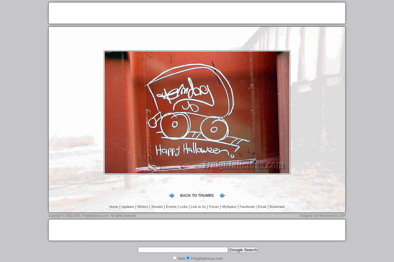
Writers (142, 206)
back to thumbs (197, 195)
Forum (214, 206)
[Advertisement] (123, 13)
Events (171, 206)
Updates (128, 206)
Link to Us (198, 206)
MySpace (229, 206)
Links (184, 206)
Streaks (157, 206)
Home (113, 206)
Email (262, 206)
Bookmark (277, 206)
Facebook (247, 206)
